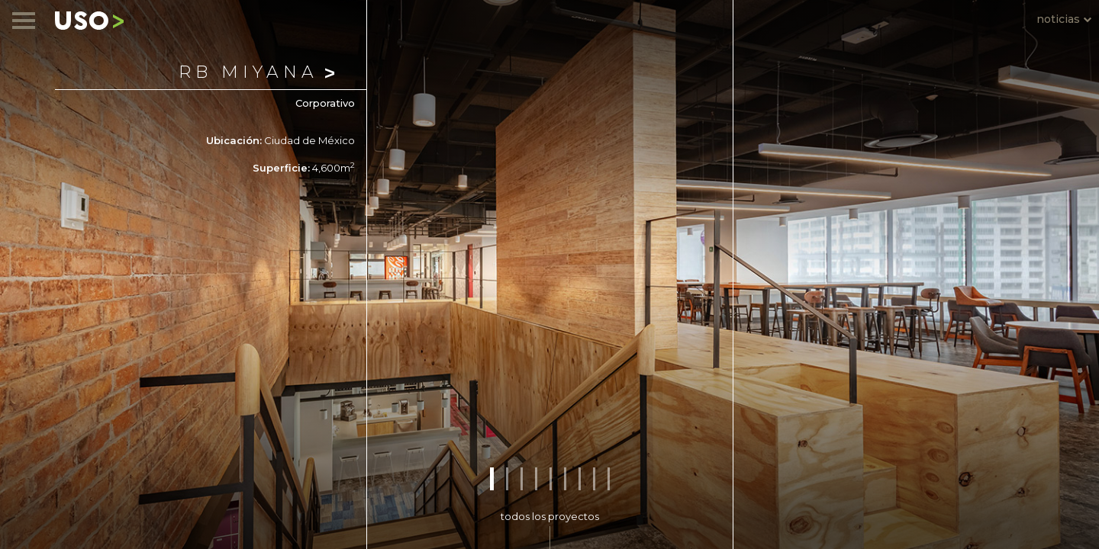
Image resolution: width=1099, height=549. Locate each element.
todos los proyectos (550, 516)
